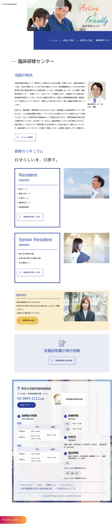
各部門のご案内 (86, 53)
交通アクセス (11, 41)
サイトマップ (37, 521)
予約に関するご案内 (10, 520)
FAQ (50, 521)
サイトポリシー (78, 521)
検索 (108, 3)
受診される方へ (43, 10)
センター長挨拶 (38, 163)
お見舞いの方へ (62, 10)
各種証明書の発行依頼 (69, 393)
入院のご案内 (11, 20)
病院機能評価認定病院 (88, 433)
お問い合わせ (78, 3)
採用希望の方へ (100, 10)
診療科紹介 (9, 27)
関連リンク (62, 521)
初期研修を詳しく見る (44, 243)
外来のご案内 (11, 13)
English (95, 3)
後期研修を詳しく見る (44, 305)
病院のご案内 (11, 34)
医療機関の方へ (81, 10)
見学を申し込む (40, 353)
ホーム (54, 53)
